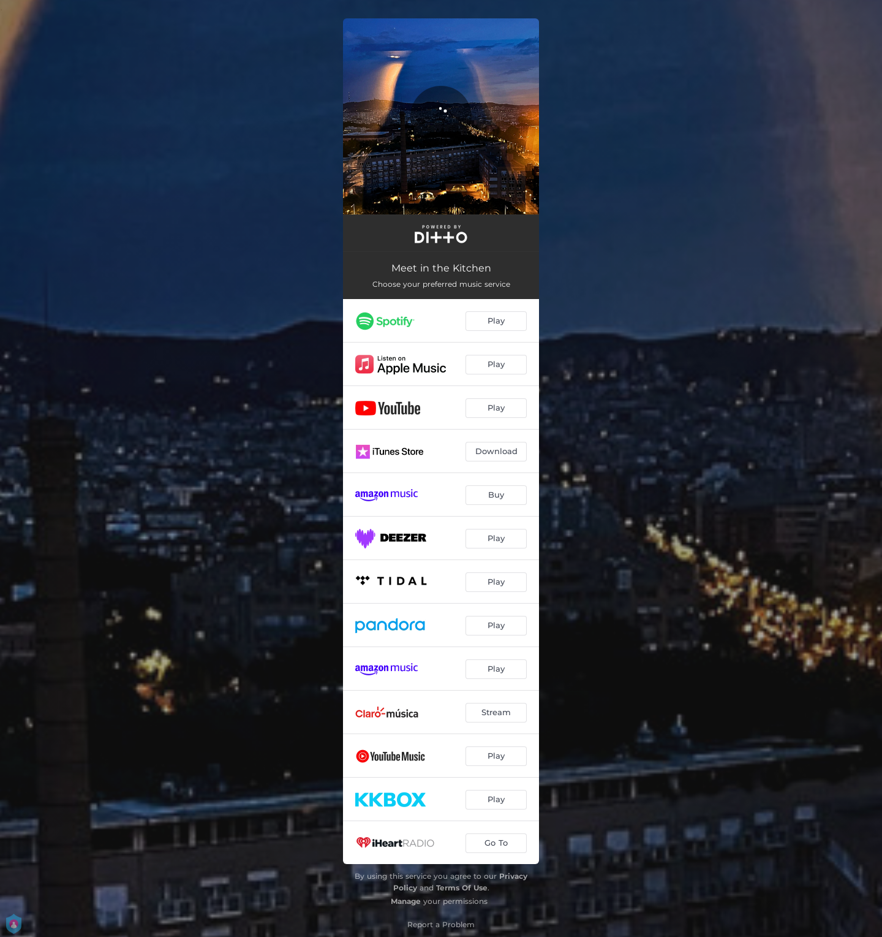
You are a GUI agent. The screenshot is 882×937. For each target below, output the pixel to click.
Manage (406, 901)
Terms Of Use (462, 887)
